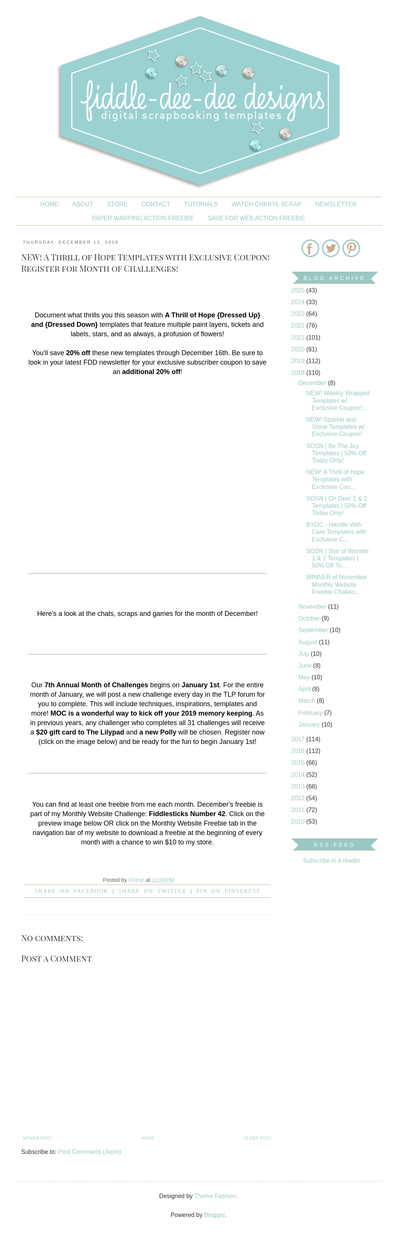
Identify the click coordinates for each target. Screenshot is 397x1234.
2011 (298, 810)
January (309, 724)
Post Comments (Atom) (89, 1152)
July (304, 654)
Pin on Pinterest (228, 891)
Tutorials (201, 204)
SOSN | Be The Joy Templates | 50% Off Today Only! (336, 453)
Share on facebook (72, 891)
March (307, 700)
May (305, 677)
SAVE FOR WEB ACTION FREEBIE (257, 218)
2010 (298, 821)
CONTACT (155, 204)
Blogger (214, 1215)
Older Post (258, 1138)
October (309, 618)
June (305, 665)
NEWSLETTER (336, 204)
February (311, 713)
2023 (298, 314)
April (305, 689)
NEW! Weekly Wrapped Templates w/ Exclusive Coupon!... (337, 400)
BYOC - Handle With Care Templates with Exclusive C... (336, 531)
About (82, 204)
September (314, 630)
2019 (298, 361)
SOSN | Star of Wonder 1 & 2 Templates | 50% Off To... (337, 558)
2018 (298, 373)
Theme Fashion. (216, 1196)
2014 (298, 775)
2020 (298, 349)
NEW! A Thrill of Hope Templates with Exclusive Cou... (335, 479)
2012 (298, 798)
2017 (298, 739)
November (313, 606)
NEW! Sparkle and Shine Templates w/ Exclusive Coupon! (335, 426)
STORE (117, 204)
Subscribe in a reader (331, 860)
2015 (298, 762)
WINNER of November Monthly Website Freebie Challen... (336, 584)
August (308, 642)
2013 (298, 786)
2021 (298, 337)
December (313, 383)
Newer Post (37, 1138)
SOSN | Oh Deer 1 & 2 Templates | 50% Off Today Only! (336, 505)
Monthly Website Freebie (189, 823)
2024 (298, 302)
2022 (298, 325)
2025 (298, 290)
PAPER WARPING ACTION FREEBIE (143, 218)
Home (49, 204)
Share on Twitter (152, 891)
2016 (298, 751)
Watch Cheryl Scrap (267, 204)
